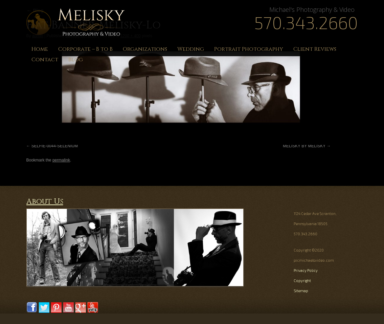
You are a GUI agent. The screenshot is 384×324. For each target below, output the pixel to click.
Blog (75, 59)
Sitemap (301, 290)
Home (39, 49)
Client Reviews (314, 49)
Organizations (145, 49)
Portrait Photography (248, 49)
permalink (61, 160)
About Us (44, 202)
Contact (44, 59)
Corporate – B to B (85, 49)
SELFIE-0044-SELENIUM (54, 146)
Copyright (302, 280)
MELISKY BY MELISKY (304, 146)
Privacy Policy (306, 270)
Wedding (190, 49)
